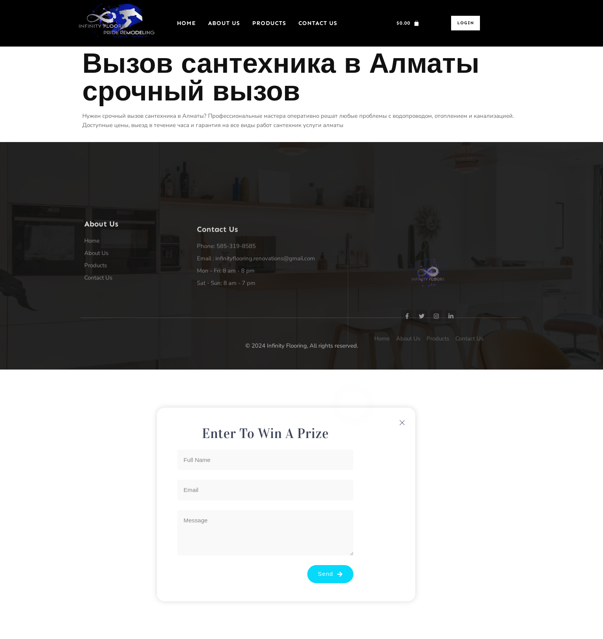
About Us (224, 23)
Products (269, 23)
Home (186, 23)
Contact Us (317, 23)
